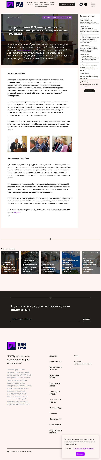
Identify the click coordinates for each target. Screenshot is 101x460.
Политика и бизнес (55, 400)
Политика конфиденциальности (83, 363)
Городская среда (54, 376)
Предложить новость (67, 4)
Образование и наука (55, 431)
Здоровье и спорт (54, 384)
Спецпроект (55, 419)
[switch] (93, 4)
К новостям (90, 91)
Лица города (55, 407)
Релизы (53, 413)
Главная (53, 356)
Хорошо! (80, 454)
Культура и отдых (54, 392)
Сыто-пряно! (55, 425)
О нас (76, 356)
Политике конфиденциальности (83, 448)
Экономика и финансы (55, 368)
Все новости (55, 361)
